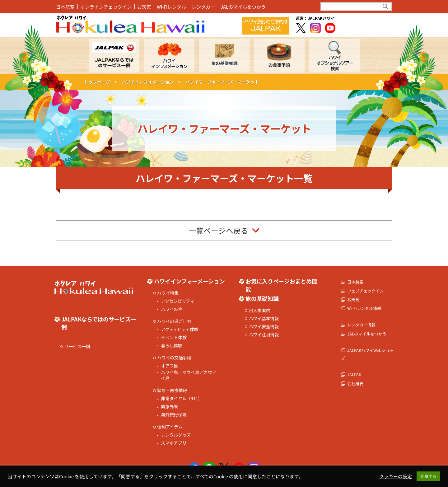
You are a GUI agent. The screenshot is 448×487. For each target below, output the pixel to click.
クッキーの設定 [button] (395, 476)
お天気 (144, 6)
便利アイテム (169, 427)
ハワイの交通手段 (174, 358)
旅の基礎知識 (261, 298)
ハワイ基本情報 (264, 318)
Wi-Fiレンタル (171, 6)
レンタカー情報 (361, 325)
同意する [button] (428, 476)
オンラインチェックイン (106, 6)
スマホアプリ (173, 443)
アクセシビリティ (177, 301)
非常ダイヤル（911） (181, 398)
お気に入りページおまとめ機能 (281, 285)
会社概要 (355, 383)
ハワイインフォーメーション (189, 281)
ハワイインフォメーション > (151, 82)
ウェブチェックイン (365, 291)
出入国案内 (259, 310)
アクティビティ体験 (179, 329)
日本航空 (65, 6)
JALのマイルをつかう (243, 6)
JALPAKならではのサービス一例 (98, 323)
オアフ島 (169, 366)
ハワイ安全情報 (264, 327)
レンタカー (203, 6)
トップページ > (100, 82)
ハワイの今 (171, 309)
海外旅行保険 (173, 415)
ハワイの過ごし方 (174, 321)
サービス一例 (77, 346)
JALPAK (354, 374)
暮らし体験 (171, 346)
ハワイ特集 (168, 293)
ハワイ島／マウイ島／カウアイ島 (188, 375)
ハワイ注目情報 (264, 335)
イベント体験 (173, 337)
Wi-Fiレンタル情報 (364, 308)
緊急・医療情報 (172, 390)
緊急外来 (169, 407)
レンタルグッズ (176, 435)
